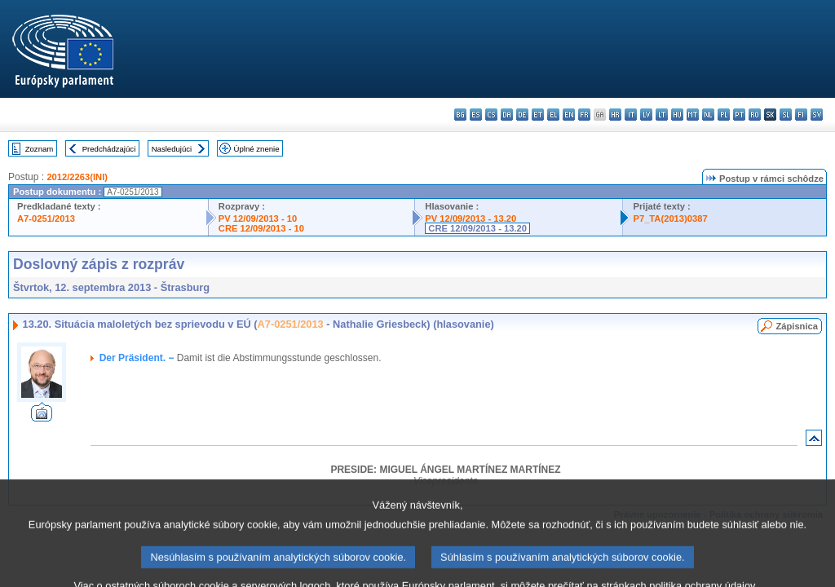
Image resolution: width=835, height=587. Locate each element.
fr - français (584, 114)
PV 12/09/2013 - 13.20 (470, 218)
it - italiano (631, 114)
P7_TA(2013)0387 (670, 218)
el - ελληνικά (553, 114)
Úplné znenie (257, 148)
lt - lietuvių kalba (662, 114)
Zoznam (39, 148)
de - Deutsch (522, 114)
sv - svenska (817, 114)
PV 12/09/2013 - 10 (258, 218)
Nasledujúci (172, 148)
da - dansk (507, 114)
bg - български (460, 114)
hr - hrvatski (615, 114)
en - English (569, 114)
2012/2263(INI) (77, 177)
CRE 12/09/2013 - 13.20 (477, 228)
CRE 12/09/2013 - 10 (261, 228)
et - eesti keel (538, 114)
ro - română (755, 114)
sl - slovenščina (786, 114)
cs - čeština (491, 114)
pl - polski (724, 114)
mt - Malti (693, 114)
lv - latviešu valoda (646, 114)
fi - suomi (801, 114)
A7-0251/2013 (46, 218)
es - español (476, 114)
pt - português (739, 114)
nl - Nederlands (708, 114)
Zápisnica (796, 326)
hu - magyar (677, 114)
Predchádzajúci (109, 148)
